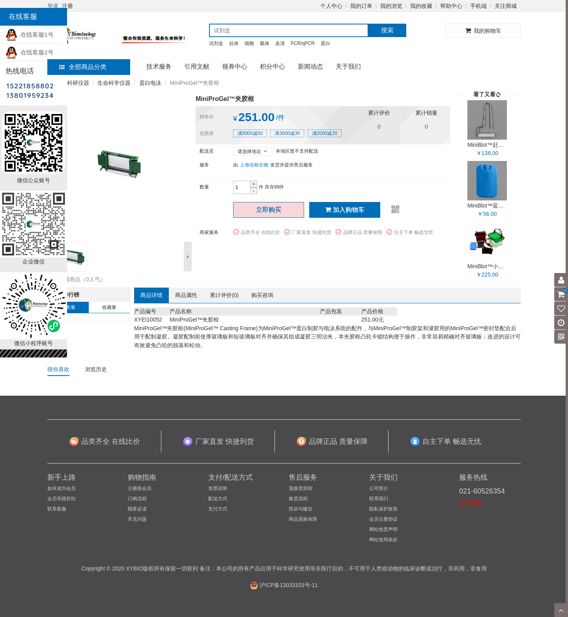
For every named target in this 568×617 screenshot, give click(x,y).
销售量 (68, 307)
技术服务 (159, 66)
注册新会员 (139, 488)
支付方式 (217, 509)
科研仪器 (78, 83)
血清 (280, 43)
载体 (264, 43)
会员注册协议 (383, 519)
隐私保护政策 (383, 509)
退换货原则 (300, 488)
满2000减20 (324, 133)
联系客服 (56, 509)
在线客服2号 (30, 52)
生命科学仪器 (114, 83)
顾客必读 (137, 509)
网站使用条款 (383, 539)
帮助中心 (451, 6)
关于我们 (348, 66)
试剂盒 (216, 43)
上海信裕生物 (254, 165)
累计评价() (224, 295)
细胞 (249, 43)
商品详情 (151, 295)
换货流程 (298, 498)
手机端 (478, 6)
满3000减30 (287, 133)
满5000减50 (250, 133)
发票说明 (217, 488)
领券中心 (234, 66)
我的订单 (361, 6)
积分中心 (272, 66)
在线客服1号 (30, 34)
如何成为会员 (61, 488)
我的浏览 (391, 6)
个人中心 (331, 6)
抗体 (234, 43)
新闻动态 (310, 66)
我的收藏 (421, 6)
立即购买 (268, 209)
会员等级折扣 (61, 498)
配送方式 (217, 498)
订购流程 (137, 498)
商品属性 (186, 295)
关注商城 (506, 6)
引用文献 (196, 66)
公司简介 (378, 488)
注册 (67, 6)
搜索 (387, 30)
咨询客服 (470, 503)
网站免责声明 (383, 529)
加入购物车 (344, 209)
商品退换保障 (303, 519)
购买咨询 (262, 295)
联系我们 (378, 498)
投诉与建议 (300, 509)
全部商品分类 (82, 67)
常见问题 (137, 519)
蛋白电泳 (150, 83)
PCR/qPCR (303, 43)
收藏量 (109, 307)
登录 (52, 6)
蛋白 (325, 43)
